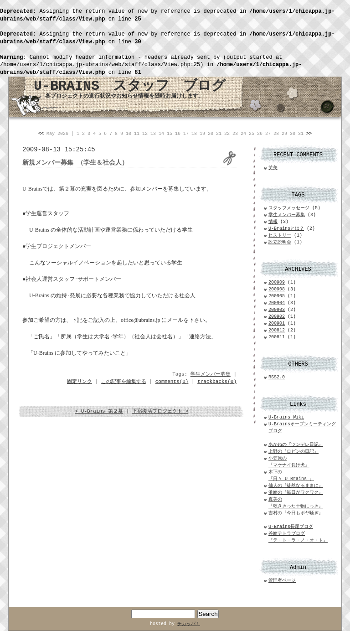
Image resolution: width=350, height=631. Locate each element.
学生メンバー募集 (210, 374)
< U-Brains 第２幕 (99, 411)
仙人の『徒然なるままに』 (295, 485)
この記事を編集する (123, 381)
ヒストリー (279, 235)
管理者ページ (282, 580)
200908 (276, 289)
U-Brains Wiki (286, 417)
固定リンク (79, 381)
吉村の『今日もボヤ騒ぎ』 (295, 513)
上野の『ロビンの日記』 (293, 451)
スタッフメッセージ (288, 208)
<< (41, 133)
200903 (276, 309)
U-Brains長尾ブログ (290, 526)
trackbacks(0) (217, 381)
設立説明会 (279, 242)
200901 (276, 323)
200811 (276, 337)
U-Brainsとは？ (286, 228)
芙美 (273, 168)
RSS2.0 (276, 377)
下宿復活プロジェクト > (160, 411)
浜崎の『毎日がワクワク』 (295, 492)
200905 (276, 296)
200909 (276, 282)
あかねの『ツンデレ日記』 (295, 444)
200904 (276, 302)
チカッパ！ (188, 623)
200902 (276, 316)
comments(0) (172, 381)
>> (309, 133)
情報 (273, 221)
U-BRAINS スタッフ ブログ (130, 86)
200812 (276, 330)
